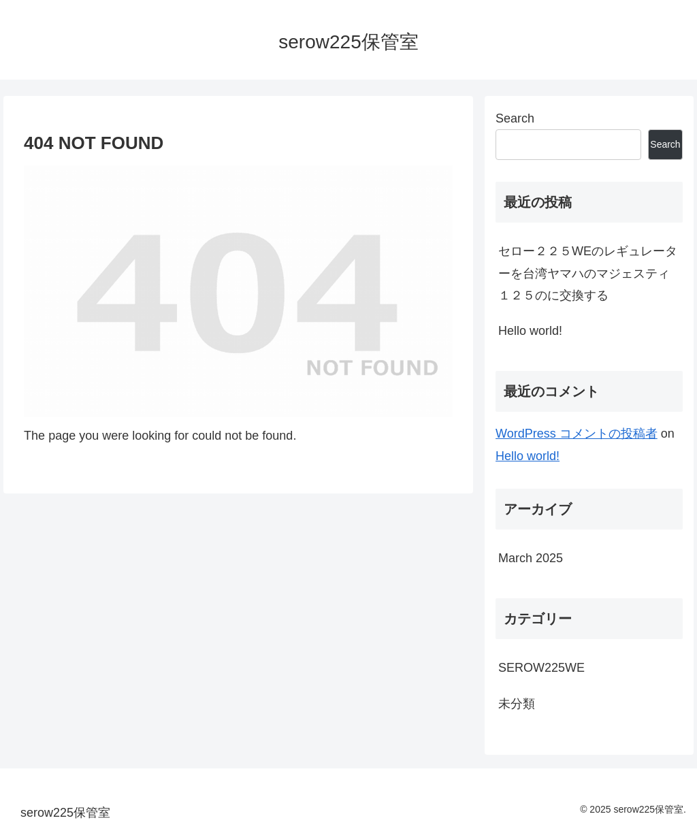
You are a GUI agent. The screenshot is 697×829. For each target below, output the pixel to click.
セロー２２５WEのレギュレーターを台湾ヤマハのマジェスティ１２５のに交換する (587, 273)
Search (515, 118)
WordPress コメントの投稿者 (577, 433)
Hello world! (530, 331)
